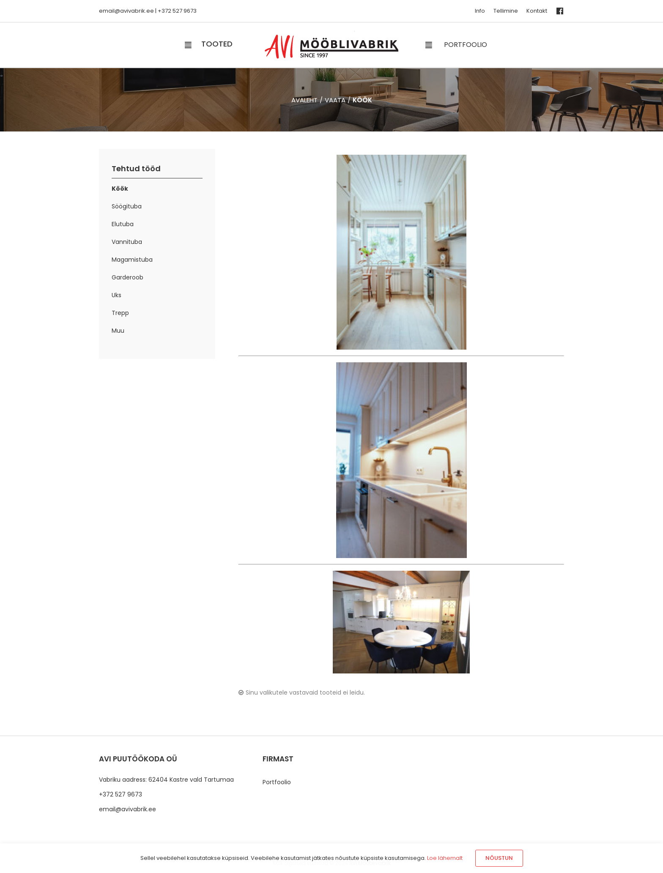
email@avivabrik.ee (127, 809)
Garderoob (127, 277)
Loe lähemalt (445, 858)
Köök (120, 188)
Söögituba (127, 206)
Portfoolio (277, 782)
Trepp (120, 313)
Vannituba (127, 242)
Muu (118, 330)
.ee (149, 11)
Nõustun (499, 858)
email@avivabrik (122, 11)
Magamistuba (132, 259)
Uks (116, 295)
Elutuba (123, 224)
